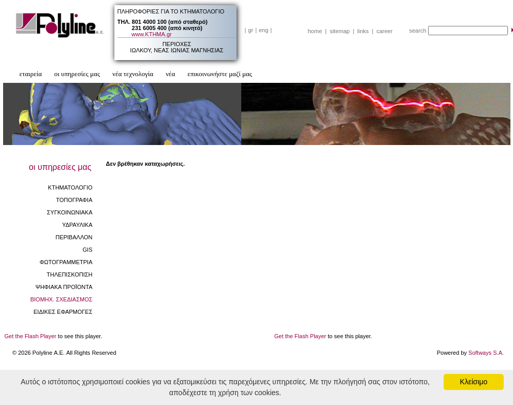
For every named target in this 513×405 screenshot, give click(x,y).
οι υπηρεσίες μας (77, 74)
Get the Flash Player (30, 336)
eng (263, 30)
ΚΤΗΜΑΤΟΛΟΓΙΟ (70, 187)
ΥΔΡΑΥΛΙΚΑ (77, 225)
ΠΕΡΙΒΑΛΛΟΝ (73, 237)
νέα (170, 74)
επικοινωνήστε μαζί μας (219, 74)
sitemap (340, 31)
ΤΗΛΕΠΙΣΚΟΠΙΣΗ (69, 274)
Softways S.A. (486, 353)
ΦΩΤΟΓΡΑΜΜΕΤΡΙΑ (65, 262)
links (363, 31)
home (315, 31)
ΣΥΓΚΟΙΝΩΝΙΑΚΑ (70, 212)
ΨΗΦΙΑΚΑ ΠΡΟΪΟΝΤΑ (63, 287)
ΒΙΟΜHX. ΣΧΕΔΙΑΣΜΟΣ (61, 299)
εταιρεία (31, 74)
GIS (88, 250)
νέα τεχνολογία (132, 74)
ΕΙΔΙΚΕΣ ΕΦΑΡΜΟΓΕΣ (63, 312)
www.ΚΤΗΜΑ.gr (151, 34)
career (384, 31)
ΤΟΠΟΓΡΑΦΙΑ (74, 200)
